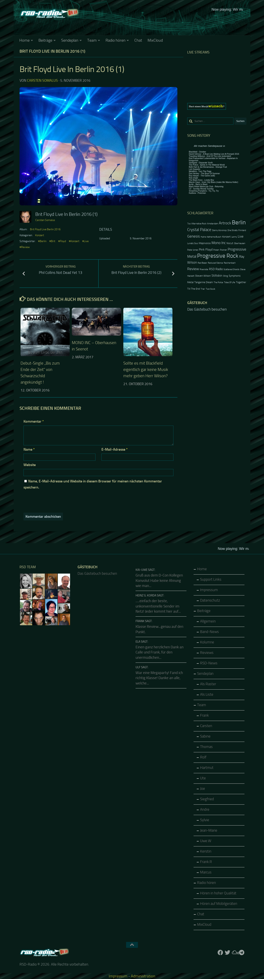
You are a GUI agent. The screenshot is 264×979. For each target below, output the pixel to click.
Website (29, 465)
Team (92, 40)
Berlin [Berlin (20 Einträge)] (239, 222)
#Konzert (74, 241)
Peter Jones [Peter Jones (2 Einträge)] (192, 250)
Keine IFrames (161, 21)
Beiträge (45, 40)
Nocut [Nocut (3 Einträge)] (230, 243)
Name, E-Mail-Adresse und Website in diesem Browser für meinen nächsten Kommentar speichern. (92, 484)
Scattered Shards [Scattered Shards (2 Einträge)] (231, 269)
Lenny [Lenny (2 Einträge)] (234, 237)
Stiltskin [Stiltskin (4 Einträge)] (217, 275)
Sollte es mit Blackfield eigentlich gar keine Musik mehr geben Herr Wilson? (145, 369)
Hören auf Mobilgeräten (218, 903)
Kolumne (207, 642)
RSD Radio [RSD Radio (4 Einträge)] (216, 269)
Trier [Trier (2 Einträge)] (203, 289)
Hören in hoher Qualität (218, 893)
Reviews (206, 652)
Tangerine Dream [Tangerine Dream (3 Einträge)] (203, 282)
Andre (204, 809)
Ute (203, 778)
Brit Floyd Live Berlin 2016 (45, 229)
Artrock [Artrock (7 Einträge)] (225, 223)
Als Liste (206, 694)
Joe (202, 788)
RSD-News (208, 663)
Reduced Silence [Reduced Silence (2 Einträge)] (215, 263)
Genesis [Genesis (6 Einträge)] (193, 236)
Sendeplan (69, 40)
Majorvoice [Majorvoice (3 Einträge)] (205, 243)
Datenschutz (210, 600)
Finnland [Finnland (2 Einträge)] (242, 230)
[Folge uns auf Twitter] (227, 952)
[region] (216, 106)
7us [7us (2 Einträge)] (189, 223)
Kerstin (205, 851)
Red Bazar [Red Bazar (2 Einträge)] (202, 263)
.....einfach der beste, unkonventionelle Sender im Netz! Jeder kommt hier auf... (158, 606)
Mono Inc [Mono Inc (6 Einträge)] (219, 243)
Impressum (209, 590)
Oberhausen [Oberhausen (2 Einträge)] (239, 243)
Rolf (203, 757)
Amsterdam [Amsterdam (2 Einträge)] (212, 223)
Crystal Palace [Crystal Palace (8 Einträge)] (199, 229)
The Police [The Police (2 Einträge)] (218, 282)
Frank (204, 715)
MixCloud (155, 40)
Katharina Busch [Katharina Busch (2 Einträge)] (214, 237)
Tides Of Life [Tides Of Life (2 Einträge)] (229, 282)
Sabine (205, 736)
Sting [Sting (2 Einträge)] (225, 276)
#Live (85, 241)
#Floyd (62, 241)
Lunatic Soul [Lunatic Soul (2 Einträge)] (192, 243)
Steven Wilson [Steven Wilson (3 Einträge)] (203, 275)
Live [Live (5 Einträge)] (240, 236)
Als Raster (208, 684)
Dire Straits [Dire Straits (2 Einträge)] (232, 230)
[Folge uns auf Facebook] (220, 952)
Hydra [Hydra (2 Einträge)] (203, 237)
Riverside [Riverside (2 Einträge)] (204, 269)
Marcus (206, 872)
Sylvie (204, 820)
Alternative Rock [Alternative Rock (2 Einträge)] (198, 223)
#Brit (52, 241)
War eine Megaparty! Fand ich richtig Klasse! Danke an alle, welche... (159, 678)
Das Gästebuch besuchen (207, 309)
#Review (25, 247)
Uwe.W (205, 841)
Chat (138, 40)
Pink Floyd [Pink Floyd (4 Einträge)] (206, 249)
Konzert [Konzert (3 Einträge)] (226, 236)
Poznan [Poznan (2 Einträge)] (223, 250)
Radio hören (115, 40)
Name (29, 449)
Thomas (206, 747)
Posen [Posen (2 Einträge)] (216, 250)
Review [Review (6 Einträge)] (193, 269)
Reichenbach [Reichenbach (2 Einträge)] (230, 263)
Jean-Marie (208, 830)
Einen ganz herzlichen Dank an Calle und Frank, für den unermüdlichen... (159, 652)
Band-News (209, 632)
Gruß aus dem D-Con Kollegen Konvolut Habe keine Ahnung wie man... (159, 580)
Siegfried (207, 799)
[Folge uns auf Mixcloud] (234, 952)
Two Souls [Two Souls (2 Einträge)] (210, 289)
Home (24, 40)
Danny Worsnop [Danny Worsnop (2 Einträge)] (219, 230)
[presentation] (50, 501)
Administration (143, 976)
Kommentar (33, 421)
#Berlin (42, 241)
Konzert (39, 235)
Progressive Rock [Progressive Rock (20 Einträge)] (217, 255)
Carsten (206, 726)
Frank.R (206, 862)
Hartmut (206, 768)
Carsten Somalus (42, 80)
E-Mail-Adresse (114, 449)
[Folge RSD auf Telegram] (241, 952)
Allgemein (208, 621)
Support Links (210, 579)
